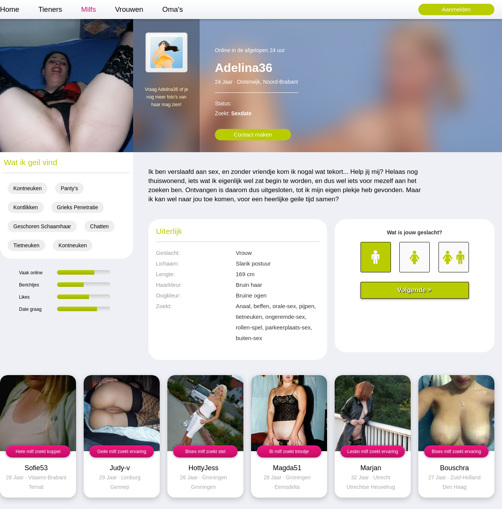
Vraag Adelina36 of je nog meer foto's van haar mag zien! (166, 97)
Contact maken (253, 134)
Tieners (50, 9)
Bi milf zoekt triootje (289, 451)
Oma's (172, 9)
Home (9, 9)
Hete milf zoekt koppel (38, 451)
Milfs (88, 9)
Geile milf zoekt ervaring (121, 451)
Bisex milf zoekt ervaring (456, 451)
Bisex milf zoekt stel (205, 451)
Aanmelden (456, 9)
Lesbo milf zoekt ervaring (372, 451)
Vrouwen (129, 9)
